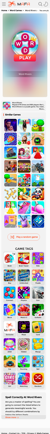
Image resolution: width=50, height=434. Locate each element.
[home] (19, 4)
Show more (12, 417)
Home (4, 10)
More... (42, 109)
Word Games (16, 10)
